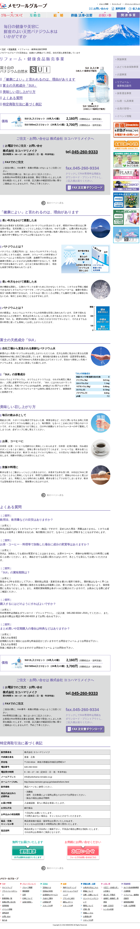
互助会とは (47, 887)
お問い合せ (6, 916)
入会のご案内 (48, 898)
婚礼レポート (68, 902)
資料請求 (120, 8)
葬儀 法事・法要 (89, 884)
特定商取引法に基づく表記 (22, 104)
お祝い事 (106, 884)
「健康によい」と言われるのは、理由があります (39, 79)
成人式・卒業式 (109, 895)
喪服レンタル (88, 913)
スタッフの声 (48, 906)
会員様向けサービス (50, 895)
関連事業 (12, 49)
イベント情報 (123, 116)
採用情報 (5, 906)
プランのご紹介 (69, 898)
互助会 (45, 884)
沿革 (24, 895)
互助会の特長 (48, 891)
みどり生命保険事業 (126, 67)
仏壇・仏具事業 (124, 101)
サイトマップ (116, 4)
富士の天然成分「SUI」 (20, 85)
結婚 (64, 884)
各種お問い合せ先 (9, 902)
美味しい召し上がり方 (19, 92)
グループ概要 (103, 4)
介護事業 (121, 74)
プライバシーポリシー (132, 4)
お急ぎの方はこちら (90, 887)
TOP (4, 49)
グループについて (29, 884)
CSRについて (27, 898)
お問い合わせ (100, 8)
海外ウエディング (69, 887)
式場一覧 (86, 909)
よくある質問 (12, 98)
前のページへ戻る (55, 203)
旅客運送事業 (123, 93)
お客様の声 (47, 902)
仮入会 (136, 8)
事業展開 (25, 891)
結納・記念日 (108, 906)
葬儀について (88, 891)
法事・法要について (90, 895)
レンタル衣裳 (108, 909)
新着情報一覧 (7, 898)
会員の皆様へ (123, 108)
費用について (88, 906)
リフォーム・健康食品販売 (123, 84)
